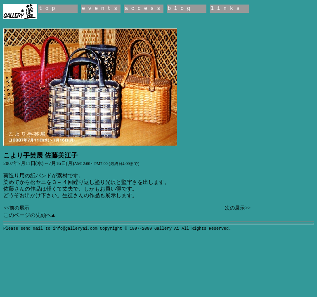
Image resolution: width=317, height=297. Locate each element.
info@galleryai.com (75, 228)
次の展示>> (238, 208)
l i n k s (225, 8)
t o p (47, 8)
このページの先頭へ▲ (29, 215)
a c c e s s (142, 8)
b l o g (179, 8)
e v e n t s (99, 8)
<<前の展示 (16, 208)
